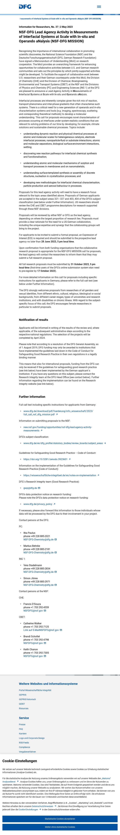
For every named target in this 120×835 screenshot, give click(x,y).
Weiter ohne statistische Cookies (60, 827)
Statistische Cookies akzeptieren (60, 819)
